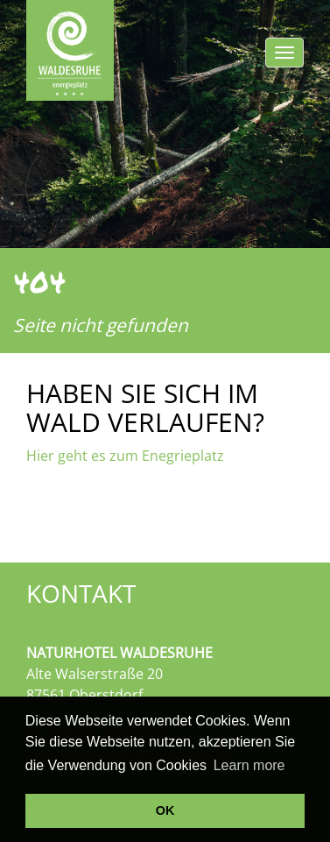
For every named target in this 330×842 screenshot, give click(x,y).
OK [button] (165, 810)
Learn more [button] (249, 765)
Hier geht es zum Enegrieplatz (125, 455)
